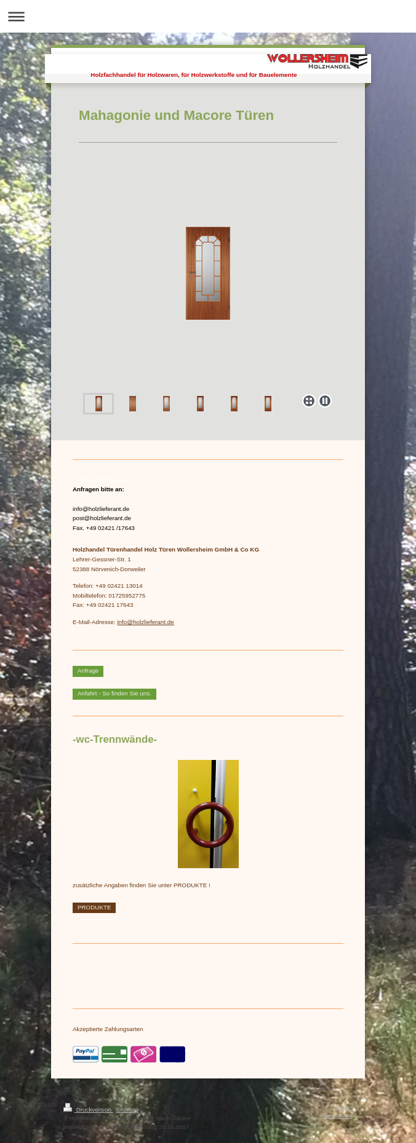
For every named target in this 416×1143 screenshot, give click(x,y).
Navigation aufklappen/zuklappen (208, 16)
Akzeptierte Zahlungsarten (108, 1029)
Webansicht (337, 1115)
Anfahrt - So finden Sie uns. (114, 693)
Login (345, 1107)
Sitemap (127, 1109)
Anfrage (88, 670)
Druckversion (88, 1109)
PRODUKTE (94, 907)
